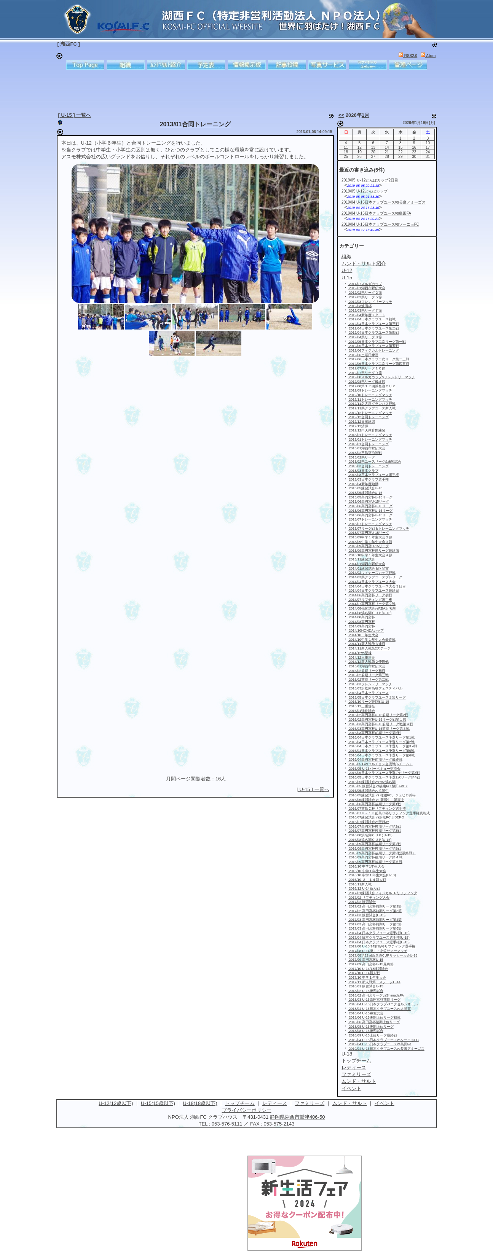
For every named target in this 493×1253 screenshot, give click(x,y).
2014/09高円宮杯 (361, 626)
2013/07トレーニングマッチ (370, 519)
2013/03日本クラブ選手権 (368, 479)
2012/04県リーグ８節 (365, 337)
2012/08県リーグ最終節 (366, 382)
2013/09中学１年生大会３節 (370, 542)
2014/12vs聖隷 (360, 653)
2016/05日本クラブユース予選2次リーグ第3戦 (384, 773)
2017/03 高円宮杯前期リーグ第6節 (375, 928)
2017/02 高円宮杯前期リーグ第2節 (375, 906)
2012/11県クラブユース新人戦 (372, 408)
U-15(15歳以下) (158, 1103)
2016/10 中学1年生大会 (366, 866)
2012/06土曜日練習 (363, 355)
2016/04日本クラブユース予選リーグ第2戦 (381, 742)
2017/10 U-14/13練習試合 (368, 969)
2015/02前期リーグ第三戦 (368, 675)
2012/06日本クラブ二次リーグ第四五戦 (378, 364)
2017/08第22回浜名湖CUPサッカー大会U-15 (383, 955)
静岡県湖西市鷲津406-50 (297, 1117)
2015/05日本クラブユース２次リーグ (377, 697)
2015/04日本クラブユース (368, 693)
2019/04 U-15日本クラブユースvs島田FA (376, 213)
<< (341, 115)
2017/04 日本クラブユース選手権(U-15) (379, 933)
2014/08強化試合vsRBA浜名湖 (372, 608)
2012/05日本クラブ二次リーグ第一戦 (377, 342)
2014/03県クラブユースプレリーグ (375, 577)
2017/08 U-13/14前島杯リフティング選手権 (382, 946)
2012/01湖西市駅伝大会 (366, 288)
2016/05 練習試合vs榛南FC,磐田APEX (378, 786)
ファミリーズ (309, 1103)
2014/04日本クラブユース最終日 (373, 590)
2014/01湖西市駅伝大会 (366, 564)
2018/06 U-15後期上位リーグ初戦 (374, 1017)
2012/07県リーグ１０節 (366, 368)
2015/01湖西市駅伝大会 (366, 666)
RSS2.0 (408, 56)
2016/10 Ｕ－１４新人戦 (367, 880)
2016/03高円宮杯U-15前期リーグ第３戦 (379, 729)
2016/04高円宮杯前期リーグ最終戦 (375, 759)
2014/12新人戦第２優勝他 (368, 662)
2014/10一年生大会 (363, 635)
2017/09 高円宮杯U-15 (365, 960)
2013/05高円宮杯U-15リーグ (370, 497)
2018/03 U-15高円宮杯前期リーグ (374, 999)
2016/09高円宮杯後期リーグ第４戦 (375, 857)
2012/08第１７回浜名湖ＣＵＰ (372, 386)
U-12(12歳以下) (116, 1103)
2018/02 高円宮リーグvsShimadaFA (376, 995)
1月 (365, 115)
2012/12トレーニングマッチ (370, 413)
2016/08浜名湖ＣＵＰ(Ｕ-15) (370, 835)
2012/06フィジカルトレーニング (373, 350)
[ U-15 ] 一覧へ (74, 115)
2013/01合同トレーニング (195, 124)
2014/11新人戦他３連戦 (366, 644)
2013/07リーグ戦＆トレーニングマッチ (378, 528)
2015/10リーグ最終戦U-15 (368, 702)
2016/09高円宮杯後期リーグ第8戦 (374, 848)
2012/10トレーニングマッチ (370, 395)
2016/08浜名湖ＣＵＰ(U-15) (370, 840)
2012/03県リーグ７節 (365, 310)
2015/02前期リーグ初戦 (366, 671)
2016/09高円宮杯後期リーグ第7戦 (374, 844)
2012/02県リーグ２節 (365, 293)
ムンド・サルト (349, 1103)
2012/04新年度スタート (366, 315)
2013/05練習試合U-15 (365, 493)
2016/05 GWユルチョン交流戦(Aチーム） (380, 764)
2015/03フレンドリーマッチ (370, 684)
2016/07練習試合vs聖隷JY (368, 822)
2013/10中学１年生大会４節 (370, 555)
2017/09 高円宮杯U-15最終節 (371, 964)
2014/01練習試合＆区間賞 (368, 568)
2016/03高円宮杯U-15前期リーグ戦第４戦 (380, 724)
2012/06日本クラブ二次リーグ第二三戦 (378, 359)
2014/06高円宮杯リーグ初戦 (370, 595)
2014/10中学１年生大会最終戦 (372, 640)
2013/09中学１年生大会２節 (370, 537)
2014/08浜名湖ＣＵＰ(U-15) (370, 613)
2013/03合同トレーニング (368, 466)
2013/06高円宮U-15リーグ (368, 501)
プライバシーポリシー (246, 1110)
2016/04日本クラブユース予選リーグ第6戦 (381, 755)
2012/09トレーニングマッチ (370, 390)
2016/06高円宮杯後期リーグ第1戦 (374, 804)
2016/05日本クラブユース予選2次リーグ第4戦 (384, 777)
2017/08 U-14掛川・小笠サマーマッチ (377, 951)
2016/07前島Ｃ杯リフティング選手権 (377, 808)
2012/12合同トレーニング (368, 417)
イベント (384, 1103)
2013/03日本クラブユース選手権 (373, 475)
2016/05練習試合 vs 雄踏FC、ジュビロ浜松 (382, 795)
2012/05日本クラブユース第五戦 (373, 346)
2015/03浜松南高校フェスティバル (375, 688)
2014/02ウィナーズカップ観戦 (372, 573)
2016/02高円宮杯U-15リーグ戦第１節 (377, 719)
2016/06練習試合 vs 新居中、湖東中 (376, 800)
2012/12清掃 (358, 426)
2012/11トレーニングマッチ (370, 399)
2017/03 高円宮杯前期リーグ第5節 (375, 924)
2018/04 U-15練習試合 (365, 1013)
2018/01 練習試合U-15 (365, 986)
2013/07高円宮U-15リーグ (368, 533)
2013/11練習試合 (361, 559)
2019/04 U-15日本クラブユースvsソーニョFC (380, 224)
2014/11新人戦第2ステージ (369, 648)
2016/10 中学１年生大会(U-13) (372, 875)
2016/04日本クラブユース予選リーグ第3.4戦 (383, 746)
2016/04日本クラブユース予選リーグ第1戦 (381, 737)
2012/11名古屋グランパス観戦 (372, 404)
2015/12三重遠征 (361, 706)
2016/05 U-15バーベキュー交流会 (374, 769)
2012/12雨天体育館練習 (366, 430)
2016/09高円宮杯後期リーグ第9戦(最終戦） (382, 853)
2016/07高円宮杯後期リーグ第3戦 (374, 831)
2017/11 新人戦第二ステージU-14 (374, 982)
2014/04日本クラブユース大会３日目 (377, 586)
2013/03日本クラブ (363, 471)
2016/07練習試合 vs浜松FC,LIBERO (376, 817)
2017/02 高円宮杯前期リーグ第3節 (375, 911)
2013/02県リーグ (361, 457)
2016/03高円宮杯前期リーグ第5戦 (374, 733)
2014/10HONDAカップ (366, 630)
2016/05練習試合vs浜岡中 (368, 791)
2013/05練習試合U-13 (365, 488)
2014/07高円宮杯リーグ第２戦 (372, 604)
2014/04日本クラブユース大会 (372, 582)
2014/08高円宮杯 (361, 617)
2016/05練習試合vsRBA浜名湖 (372, 782)
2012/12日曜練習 (361, 422)
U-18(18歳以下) (200, 1103)
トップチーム (240, 1103)
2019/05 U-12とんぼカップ (364, 191)
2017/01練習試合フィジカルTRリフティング (382, 893)
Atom (428, 56)
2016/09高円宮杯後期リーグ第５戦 (375, 862)
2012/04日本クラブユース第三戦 (373, 324)
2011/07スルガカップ (365, 284)
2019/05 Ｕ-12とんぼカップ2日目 (369, 180)
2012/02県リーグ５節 (366, 297)
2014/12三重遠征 (361, 657)
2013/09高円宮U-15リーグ (368, 546)
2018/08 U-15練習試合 (365, 1031)
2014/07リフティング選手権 (370, 600)
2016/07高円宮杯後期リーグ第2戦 (374, 826)
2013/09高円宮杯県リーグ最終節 (373, 550)
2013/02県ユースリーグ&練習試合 (374, 461)
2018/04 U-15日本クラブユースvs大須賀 (379, 1009)
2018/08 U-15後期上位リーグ (371, 1027)
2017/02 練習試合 (362, 902)
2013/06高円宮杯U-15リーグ (370, 506)
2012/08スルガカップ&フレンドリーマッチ (381, 377)
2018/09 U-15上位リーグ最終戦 (372, 1035)
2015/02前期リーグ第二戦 (368, 679)
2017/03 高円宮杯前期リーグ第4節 (375, 920)
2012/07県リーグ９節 (365, 373)
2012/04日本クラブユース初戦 (372, 319)
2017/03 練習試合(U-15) (367, 915)
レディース (274, 1103)
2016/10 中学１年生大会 (367, 871)
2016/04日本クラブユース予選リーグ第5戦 (381, 751)
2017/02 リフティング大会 (369, 898)
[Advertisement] (241, 89)
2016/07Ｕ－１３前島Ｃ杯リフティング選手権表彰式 (389, 813)
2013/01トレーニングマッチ (370, 435)
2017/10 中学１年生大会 (367, 977)
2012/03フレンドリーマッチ (370, 302)
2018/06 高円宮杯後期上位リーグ (374, 1022)
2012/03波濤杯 (360, 306)
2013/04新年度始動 (363, 484)
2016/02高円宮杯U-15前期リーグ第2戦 (378, 715)
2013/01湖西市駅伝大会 (366, 448)
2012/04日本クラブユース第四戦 (373, 332)
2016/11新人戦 (360, 884)
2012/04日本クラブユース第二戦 (373, 328)
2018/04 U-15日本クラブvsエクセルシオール (383, 1004)
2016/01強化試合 (361, 711)
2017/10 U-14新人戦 (364, 973)
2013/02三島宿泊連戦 (365, 453)
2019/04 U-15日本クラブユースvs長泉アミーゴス (383, 202)
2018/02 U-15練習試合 (365, 991)
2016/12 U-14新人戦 (364, 888)
